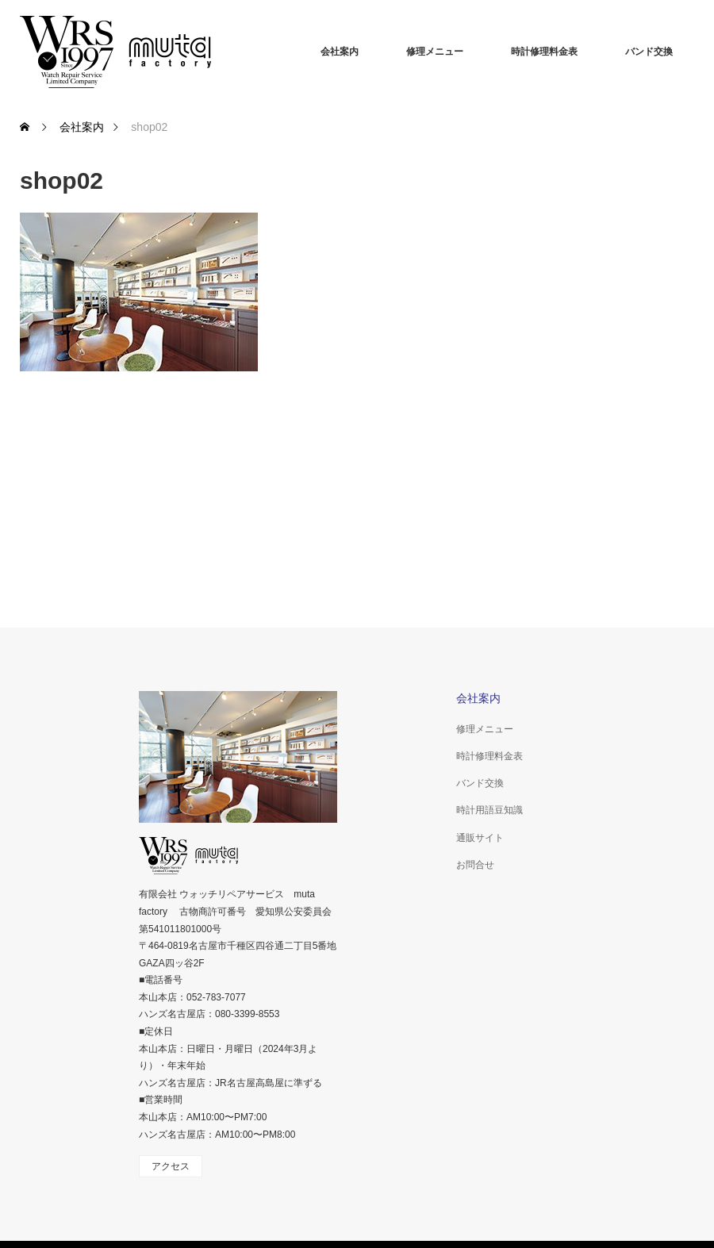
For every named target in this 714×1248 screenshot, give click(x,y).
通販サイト (480, 837)
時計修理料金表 (544, 51)
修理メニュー (434, 51)
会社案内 (340, 51)
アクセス (171, 1166)
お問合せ (475, 864)
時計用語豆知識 (489, 810)
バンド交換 (649, 51)
